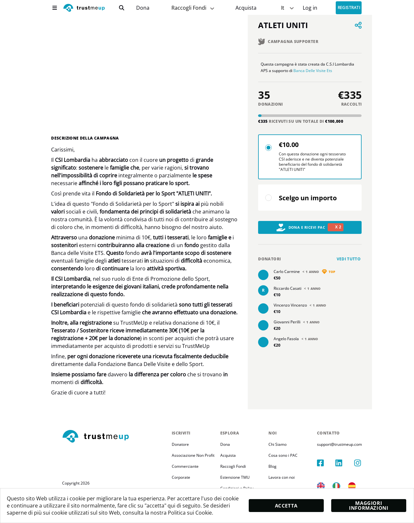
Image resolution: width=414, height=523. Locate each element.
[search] (121, 7)
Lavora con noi (288, 477)
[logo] (84, 8)
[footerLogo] (114, 437)
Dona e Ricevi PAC (310, 234)
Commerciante (185, 466)
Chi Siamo (284, 444)
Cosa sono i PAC (289, 455)
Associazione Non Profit (193, 455)
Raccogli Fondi (236, 466)
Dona (142, 7)
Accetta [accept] (286, 505)
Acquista (245, 7)
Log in (310, 7)
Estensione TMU (238, 477)
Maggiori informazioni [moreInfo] (369, 505)
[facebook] (333, 456)
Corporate (181, 477)
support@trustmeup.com (348, 444)
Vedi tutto (349, 265)
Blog (279, 466)
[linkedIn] (348, 456)
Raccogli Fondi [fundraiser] (193, 8)
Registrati (349, 7)
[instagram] (363, 456)
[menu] (54, 7)
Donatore (180, 444)
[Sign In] (310, 7)
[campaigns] (143, 7)
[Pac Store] (245, 7)
